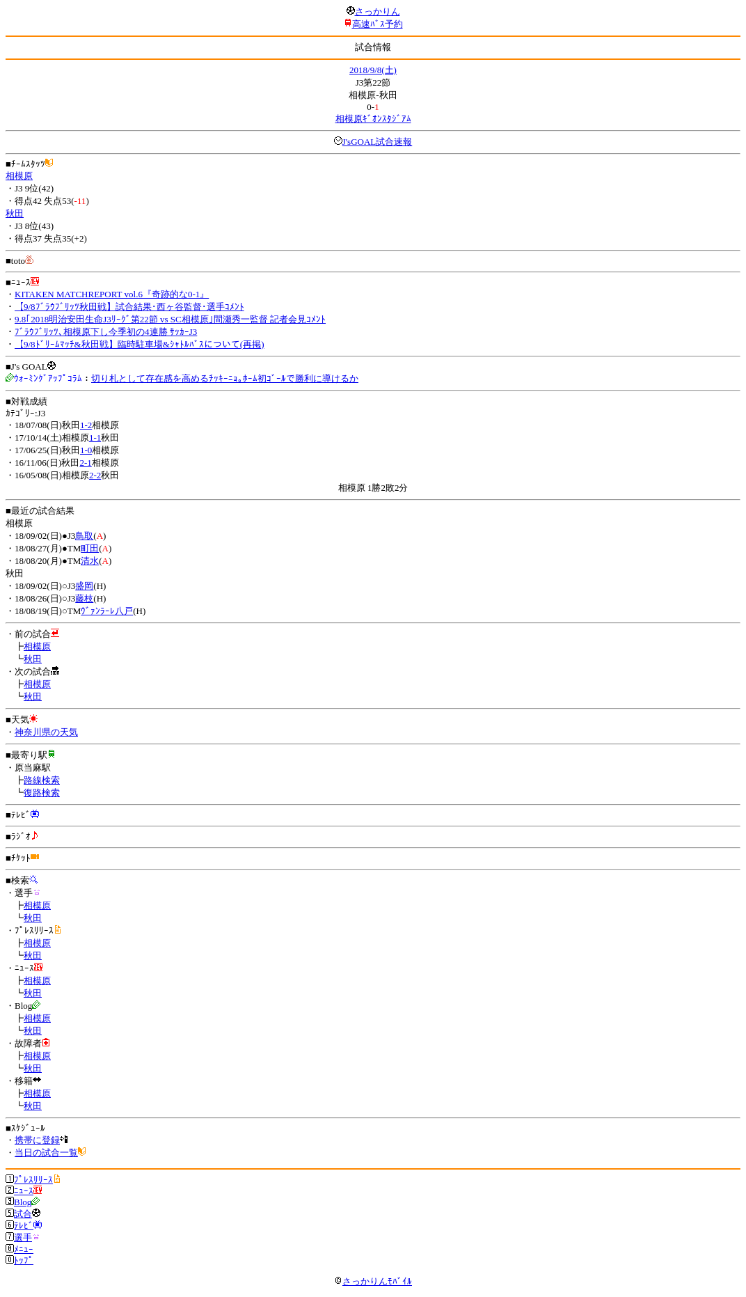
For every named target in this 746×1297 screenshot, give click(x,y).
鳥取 (84, 535)
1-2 (86, 425)
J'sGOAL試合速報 (377, 141)
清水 (90, 561)
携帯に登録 (37, 1140)
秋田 (15, 213)
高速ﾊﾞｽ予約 (377, 24)
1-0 (86, 450)
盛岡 (84, 586)
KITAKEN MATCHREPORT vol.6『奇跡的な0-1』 (112, 294)
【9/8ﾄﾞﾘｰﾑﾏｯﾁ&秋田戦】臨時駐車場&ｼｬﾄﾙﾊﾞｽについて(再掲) (139, 344)
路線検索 (42, 780)
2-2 (95, 475)
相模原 (19, 176)
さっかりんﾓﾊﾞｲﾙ (373, 1281)
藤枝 (84, 598)
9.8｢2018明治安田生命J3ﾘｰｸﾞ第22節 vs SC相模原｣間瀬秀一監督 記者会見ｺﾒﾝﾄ (170, 319)
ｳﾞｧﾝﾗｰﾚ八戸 (107, 611)
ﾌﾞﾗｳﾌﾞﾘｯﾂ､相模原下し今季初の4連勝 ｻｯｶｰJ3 (106, 332)
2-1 (85, 462)
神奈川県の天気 (46, 732)
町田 (90, 548)
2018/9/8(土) (373, 70)
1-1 (95, 437)
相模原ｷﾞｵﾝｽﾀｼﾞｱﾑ (373, 118)
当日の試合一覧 (46, 1152)
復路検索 (42, 792)
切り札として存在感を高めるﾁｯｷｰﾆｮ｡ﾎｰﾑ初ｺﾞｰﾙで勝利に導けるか (224, 378)
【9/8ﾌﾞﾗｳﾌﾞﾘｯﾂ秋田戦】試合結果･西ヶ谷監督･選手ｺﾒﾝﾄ (129, 306)
